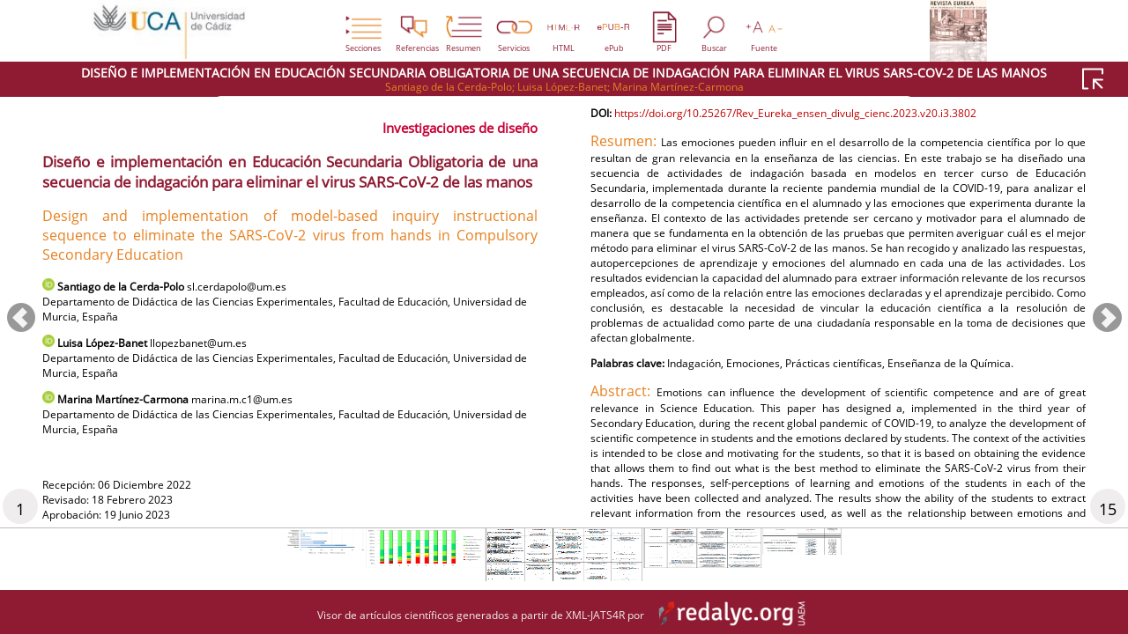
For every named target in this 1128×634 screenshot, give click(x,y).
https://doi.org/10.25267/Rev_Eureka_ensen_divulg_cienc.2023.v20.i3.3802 (836, 159)
